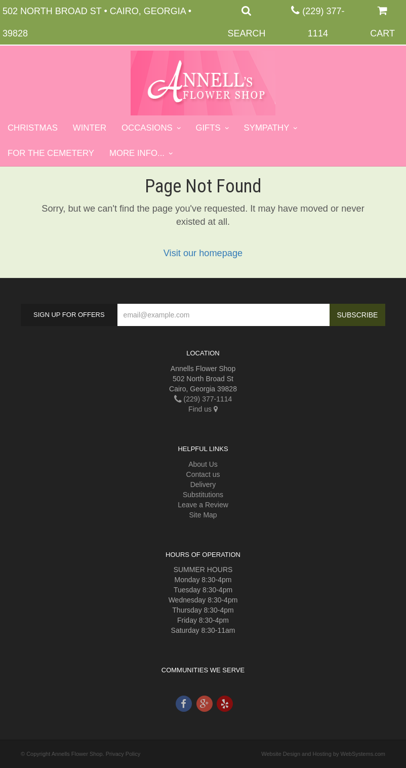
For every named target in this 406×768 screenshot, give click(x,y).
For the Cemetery (51, 153)
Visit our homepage (203, 253)
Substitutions (203, 495)
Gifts (207, 128)
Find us (203, 409)
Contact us (203, 474)
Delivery (203, 484)
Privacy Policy (123, 754)
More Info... (137, 153)
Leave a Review (203, 505)
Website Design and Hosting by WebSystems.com (323, 754)
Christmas (33, 128)
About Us (203, 464)
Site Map (203, 515)
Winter (89, 128)
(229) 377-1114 (203, 399)
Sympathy (267, 128)
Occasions (147, 128)
